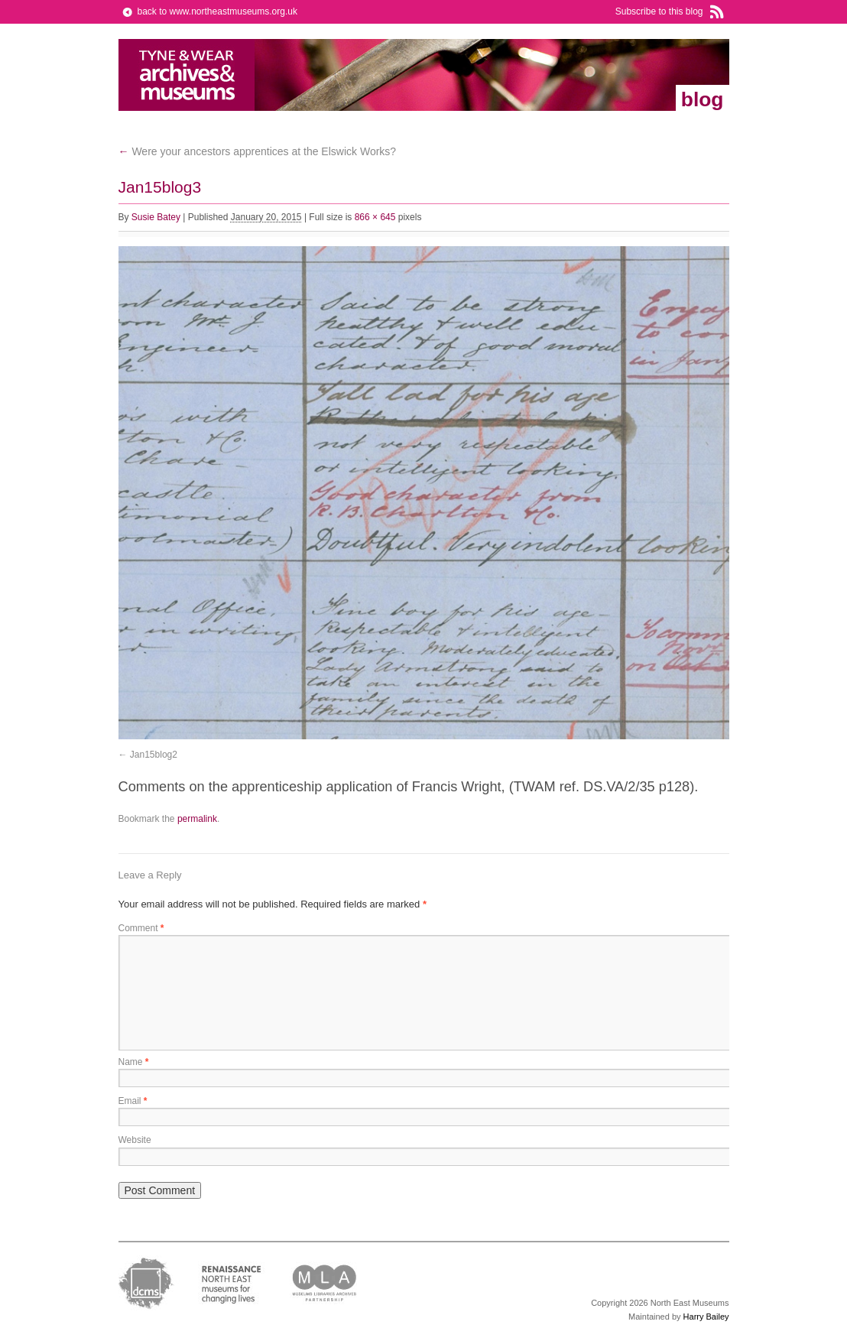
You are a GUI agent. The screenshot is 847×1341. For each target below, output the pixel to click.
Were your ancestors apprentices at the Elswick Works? (257, 151)
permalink (197, 818)
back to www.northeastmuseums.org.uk (217, 11)
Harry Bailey (706, 1316)
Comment (141, 928)
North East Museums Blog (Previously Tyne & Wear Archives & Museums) (186, 75)
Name (133, 1062)
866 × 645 (375, 217)
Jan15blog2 (153, 754)
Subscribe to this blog (659, 11)
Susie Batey (155, 217)
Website (134, 1140)
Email (133, 1101)
